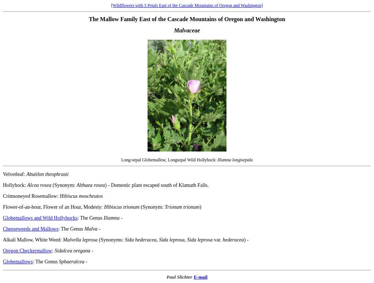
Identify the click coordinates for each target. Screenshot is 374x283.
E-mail (200, 277)
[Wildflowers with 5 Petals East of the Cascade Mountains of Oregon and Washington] (187, 5)
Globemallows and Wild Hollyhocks (40, 218)
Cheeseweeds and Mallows (30, 229)
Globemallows (18, 261)
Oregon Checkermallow (27, 250)
